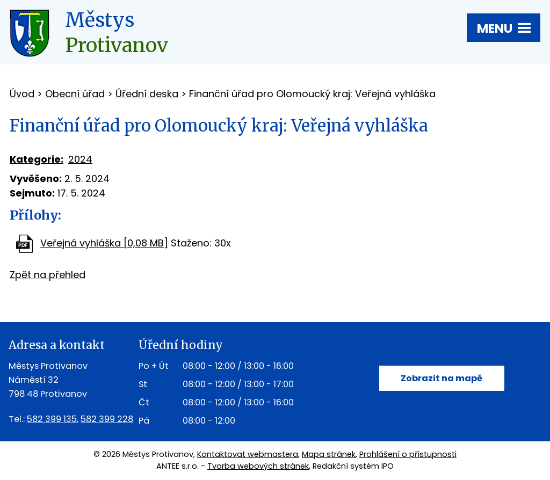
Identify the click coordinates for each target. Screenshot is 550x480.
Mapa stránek (329, 454)
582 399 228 (107, 419)
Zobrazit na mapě (441, 378)
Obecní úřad (75, 93)
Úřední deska (146, 93)
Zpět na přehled (47, 274)
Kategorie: (36, 159)
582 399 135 (52, 419)
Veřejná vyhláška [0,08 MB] (104, 243)
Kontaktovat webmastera (247, 454)
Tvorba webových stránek (258, 466)
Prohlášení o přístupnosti (408, 454)
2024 (80, 159)
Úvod (22, 93)
